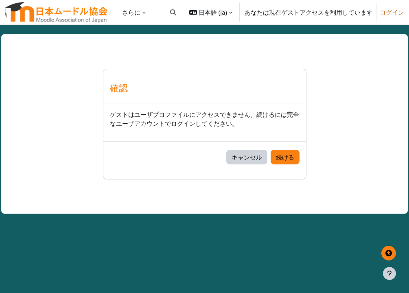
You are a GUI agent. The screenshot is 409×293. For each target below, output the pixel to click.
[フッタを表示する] (389, 273)
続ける (285, 157)
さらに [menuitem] (131, 12)
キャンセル (247, 157)
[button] (173, 12)
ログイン (392, 12)
